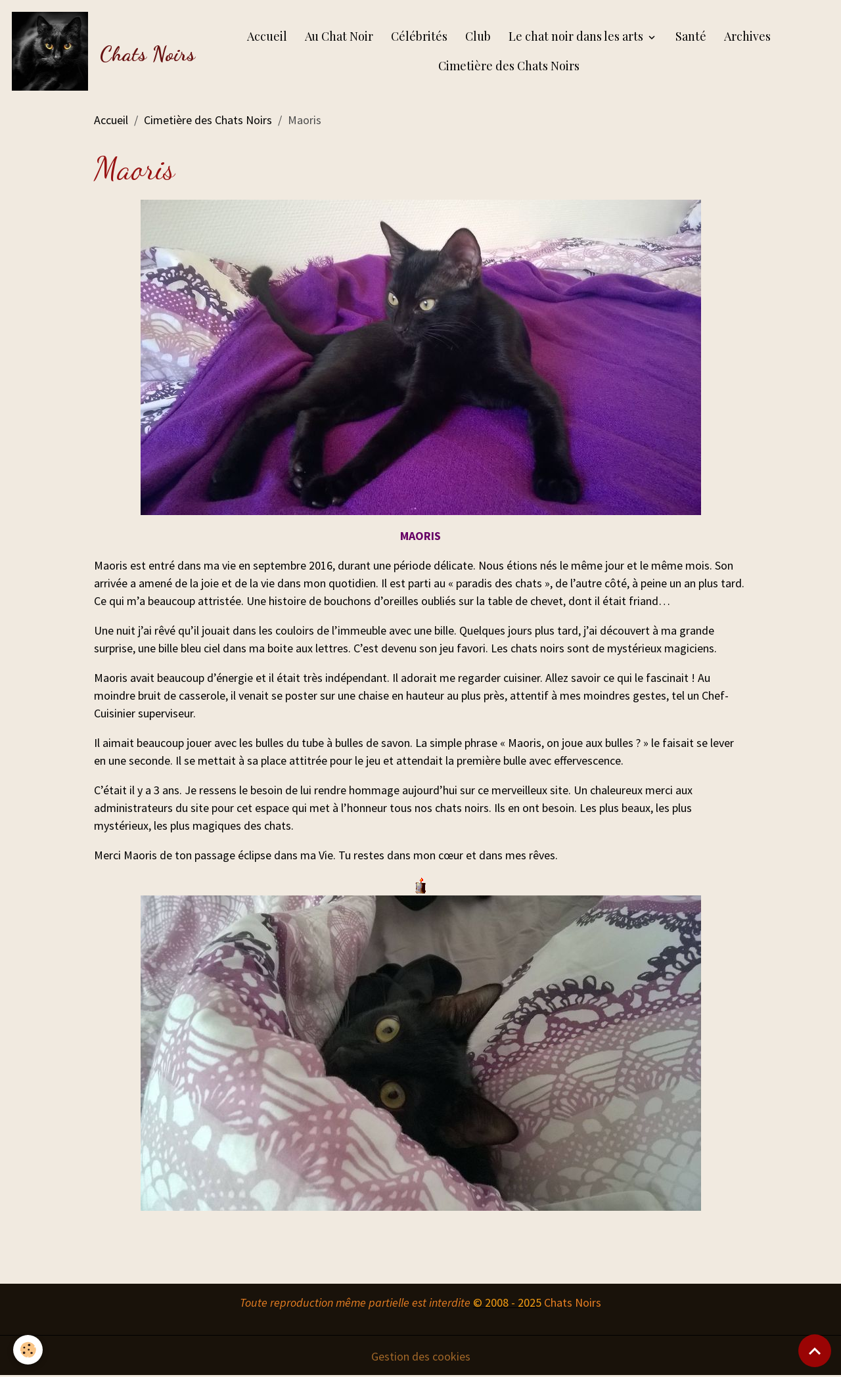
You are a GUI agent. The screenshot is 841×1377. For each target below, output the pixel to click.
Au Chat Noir (339, 36)
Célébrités (419, 36)
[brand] (97, 51)
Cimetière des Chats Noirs (509, 66)
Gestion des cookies (420, 1356)
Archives (747, 36)
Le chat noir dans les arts (577, 36)
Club (478, 36)
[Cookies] (28, 1350)
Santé (690, 36)
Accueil (267, 36)
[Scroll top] (814, 1350)
